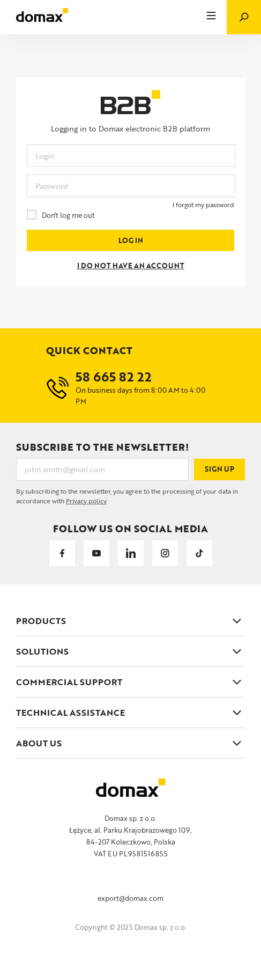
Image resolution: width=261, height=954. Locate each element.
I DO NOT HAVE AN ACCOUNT (130, 266)
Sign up (220, 469)
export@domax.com (130, 898)
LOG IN (130, 241)
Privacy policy (86, 500)
